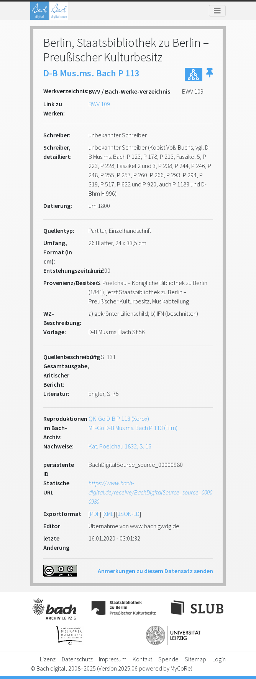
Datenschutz (77, 659)
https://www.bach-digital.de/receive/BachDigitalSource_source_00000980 (150, 492)
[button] (209, 74)
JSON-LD (128, 513)
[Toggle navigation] (217, 10)
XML (108, 513)
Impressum (112, 659)
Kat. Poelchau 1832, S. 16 (120, 446)
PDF (95, 513)
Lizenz (48, 659)
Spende (168, 659)
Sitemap (195, 659)
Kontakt (142, 659)
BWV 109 (99, 104)
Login (219, 659)
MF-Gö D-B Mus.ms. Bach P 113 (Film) (133, 428)
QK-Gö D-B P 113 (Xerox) (119, 418)
